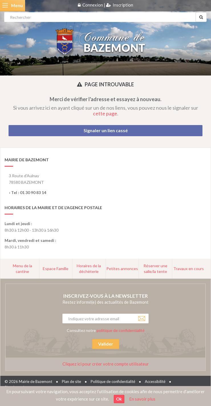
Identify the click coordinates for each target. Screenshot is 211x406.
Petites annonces (122, 268)
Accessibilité (155, 381)
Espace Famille (55, 268)
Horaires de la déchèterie (89, 268)
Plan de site (71, 381)
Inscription (123, 4)
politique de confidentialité (121, 330)
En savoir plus (142, 398)
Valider (105, 343)
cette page (105, 113)
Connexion (92, 4)
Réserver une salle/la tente (155, 268)
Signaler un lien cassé (106, 130)
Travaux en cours (188, 268)
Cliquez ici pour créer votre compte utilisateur (105, 363)
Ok (119, 398)
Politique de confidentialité (113, 381)
